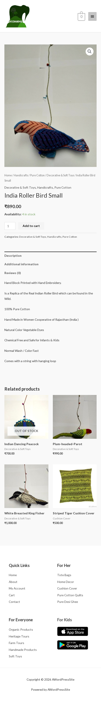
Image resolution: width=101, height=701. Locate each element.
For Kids (64, 619)
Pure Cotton (37, 175)
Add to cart (31, 226)
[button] (90, 51)
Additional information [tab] (21, 264)
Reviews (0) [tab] (12, 273)
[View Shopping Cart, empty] (81, 16)
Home (8, 175)
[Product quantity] (9, 226)
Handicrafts (21, 175)
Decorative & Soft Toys (60, 175)
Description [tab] (13, 255)
